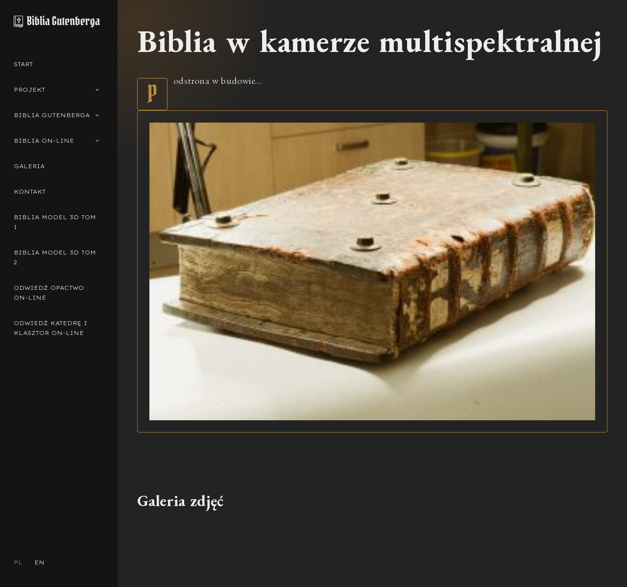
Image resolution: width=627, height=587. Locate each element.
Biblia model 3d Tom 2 (55, 257)
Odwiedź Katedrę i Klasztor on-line (50, 328)
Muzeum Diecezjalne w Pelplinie (369, 563)
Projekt (57, 90)
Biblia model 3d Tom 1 (55, 222)
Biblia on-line (57, 141)
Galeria (29, 166)
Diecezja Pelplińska (301, 563)
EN (39, 562)
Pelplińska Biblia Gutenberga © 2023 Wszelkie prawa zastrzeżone (197, 563)
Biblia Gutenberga (57, 115)
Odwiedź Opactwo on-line (49, 292)
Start (23, 64)
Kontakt (30, 191)
